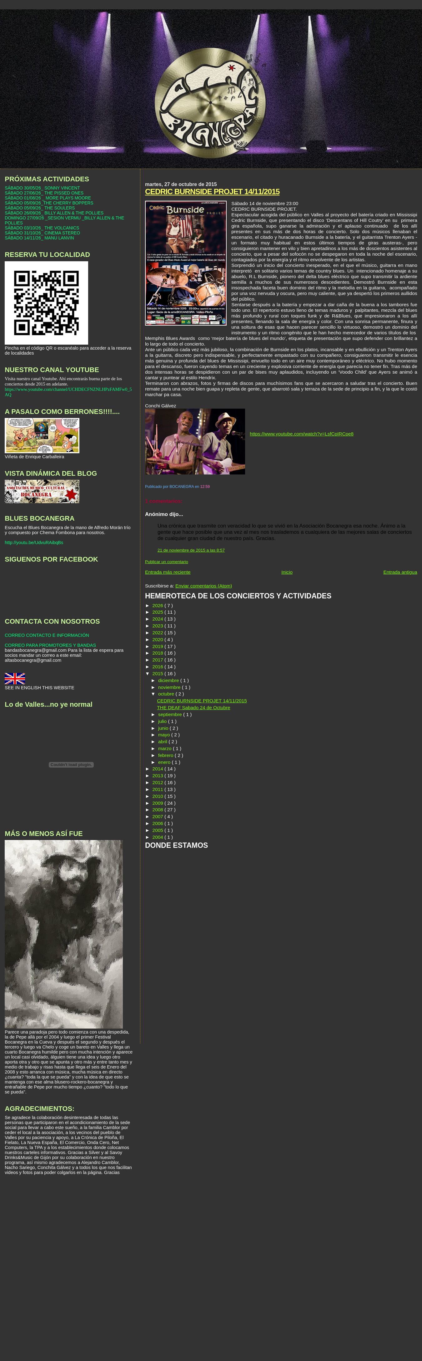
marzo (165, 748)
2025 (158, 612)
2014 (158, 768)
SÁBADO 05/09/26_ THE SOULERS (40, 207)
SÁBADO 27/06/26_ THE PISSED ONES (44, 192)
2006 (158, 823)
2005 (158, 830)
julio (163, 721)
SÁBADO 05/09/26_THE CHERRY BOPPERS (49, 202)
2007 (158, 816)
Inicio (287, 572)
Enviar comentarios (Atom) (203, 585)
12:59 (205, 486)
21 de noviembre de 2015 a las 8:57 (191, 550)
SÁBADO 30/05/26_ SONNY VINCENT (42, 187)
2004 (158, 837)
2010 (158, 796)
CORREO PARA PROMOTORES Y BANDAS (50, 645)
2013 (158, 775)
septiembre (170, 714)
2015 (158, 673)
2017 (158, 659)
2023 (158, 625)
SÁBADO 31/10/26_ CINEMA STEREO (42, 232)
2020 (158, 639)
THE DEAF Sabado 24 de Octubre (193, 707)
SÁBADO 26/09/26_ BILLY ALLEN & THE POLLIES (54, 212)
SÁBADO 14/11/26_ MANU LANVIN (39, 237)
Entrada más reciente (168, 572)
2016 (158, 666)
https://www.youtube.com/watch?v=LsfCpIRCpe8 (302, 433)
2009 (158, 803)
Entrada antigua (400, 572)
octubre (166, 693)
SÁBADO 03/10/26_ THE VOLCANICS (42, 227)
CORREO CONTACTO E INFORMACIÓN (47, 635)
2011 (158, 789)
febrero (166, 755)
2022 (158, 632)
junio (164, 728)
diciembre (169, 680)
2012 (158, 782)
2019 (158, 646)
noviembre (170, 687)
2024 (158, 619)
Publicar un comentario (166, 561)
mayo (164, 734)
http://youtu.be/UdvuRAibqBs (34, 542)
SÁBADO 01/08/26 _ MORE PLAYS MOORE (48, 197)
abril (163, 741)
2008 (158, 809)
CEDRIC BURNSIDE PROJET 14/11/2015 (212, 191)
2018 (158, 653)
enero (165, 762)
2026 (158, 605)
